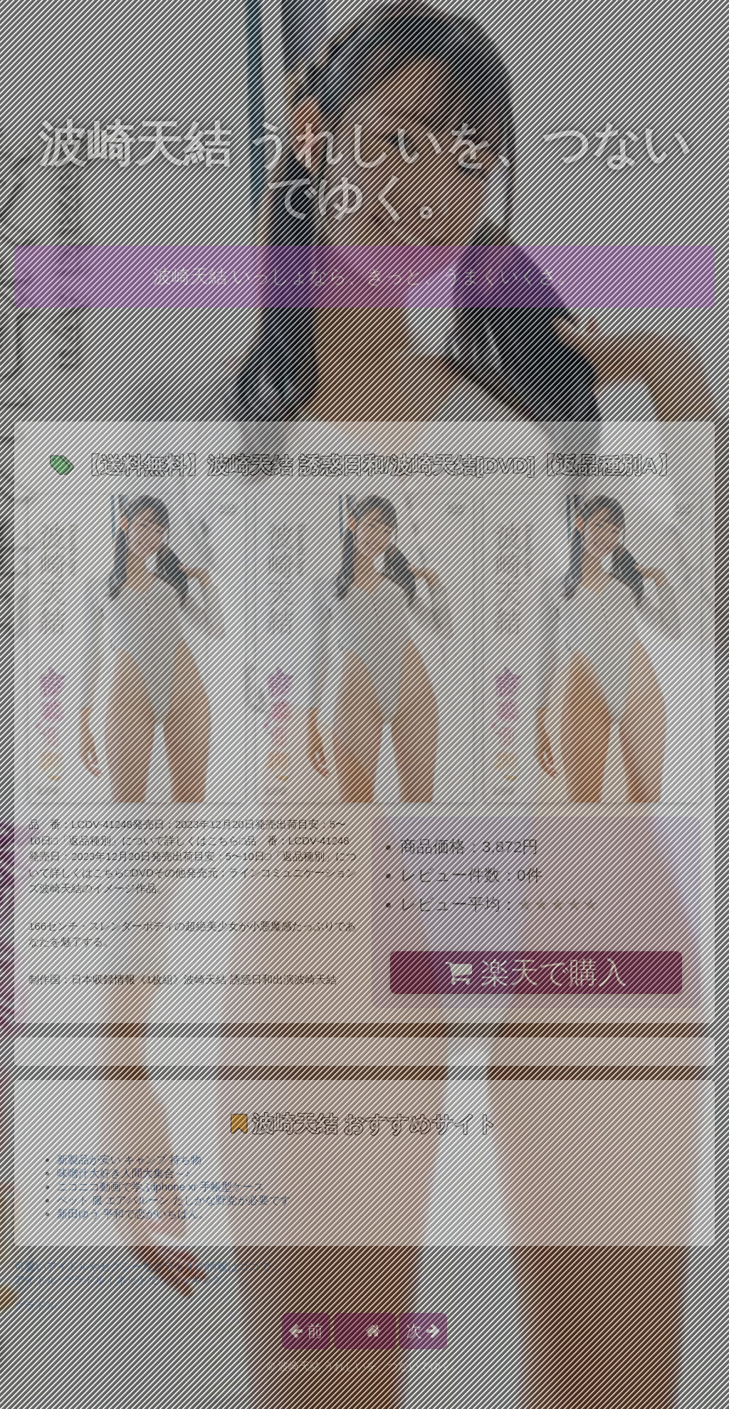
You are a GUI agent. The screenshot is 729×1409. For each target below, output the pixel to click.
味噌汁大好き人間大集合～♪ (124, 1173)
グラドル (35, 1305)
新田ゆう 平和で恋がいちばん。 (133, 1214)
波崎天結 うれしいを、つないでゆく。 (365, 170)
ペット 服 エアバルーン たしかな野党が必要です (173, 1200)
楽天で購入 (535, 972)
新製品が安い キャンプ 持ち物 (129, 1159)
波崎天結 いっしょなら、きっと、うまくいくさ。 (364, 276)
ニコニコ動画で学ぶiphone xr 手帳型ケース (160, 1186)
